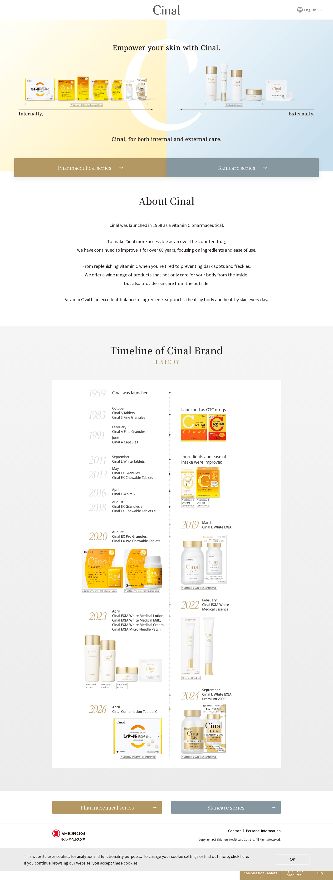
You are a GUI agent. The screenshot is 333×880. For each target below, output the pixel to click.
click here (239, 865)
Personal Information (263, 839)
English (310, 9)
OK (292, 868)
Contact (234, 839)
